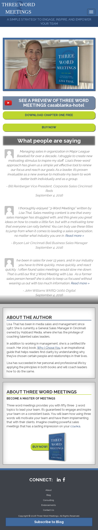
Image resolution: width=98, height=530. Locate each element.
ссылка (75, 426)
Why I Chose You (48, 347)
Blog (48, 495)
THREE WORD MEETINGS (18, 8)
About (49, 490)
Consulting (48, 500)
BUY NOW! (40, 447)
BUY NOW (49, 127)
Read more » (74, 235)
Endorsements (48, 505)
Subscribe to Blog (49, 522)
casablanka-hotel (65, 105)
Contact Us (48, 510)
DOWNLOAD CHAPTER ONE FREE (49, 115)
